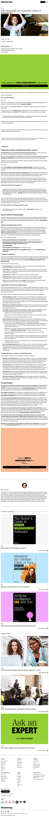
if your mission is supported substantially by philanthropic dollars (18, 167)
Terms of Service (10, 813)
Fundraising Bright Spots (8, 243)
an (44, 394)
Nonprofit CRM (3, 764)
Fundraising (3, 762)
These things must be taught (29, 388)
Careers (18, 782)
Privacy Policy (16, 813)
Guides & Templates (36, 765)
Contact (18, 785)
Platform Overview (4, 761)
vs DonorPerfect (20, 762)
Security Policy (3, 813)
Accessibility (22, 813)
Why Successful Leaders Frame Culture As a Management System (16, 249)
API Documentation (4, 778)
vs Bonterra (19, 765)
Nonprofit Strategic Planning (38, 779)
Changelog (2, 779)
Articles (34, 762)
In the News (19, 781)
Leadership (19, 776)
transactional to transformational (13, 424)
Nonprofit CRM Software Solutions (39, 774)
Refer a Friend (3, 781)
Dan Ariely (20, 192)
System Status (3, 776)
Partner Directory (36, 767)
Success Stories (36, 761)
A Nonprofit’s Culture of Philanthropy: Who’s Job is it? (12, 48)
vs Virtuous (19, 761)
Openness (18, 779)
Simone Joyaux (17, 110)
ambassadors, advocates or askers (18, 330)
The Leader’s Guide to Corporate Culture (11, 247)
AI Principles (19, 778)
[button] (46, 2)
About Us (18, 774)
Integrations (3, 768)
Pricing (2, 770)
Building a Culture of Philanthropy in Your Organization (14, 239)
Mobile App (3, 767)
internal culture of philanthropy (7, 395)
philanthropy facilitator (26, 104)
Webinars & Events (36, 764)
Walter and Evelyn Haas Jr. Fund (20, 243)
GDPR (26, 813)
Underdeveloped (6, 242)
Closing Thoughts (4, 52)
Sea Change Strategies (7, 245)
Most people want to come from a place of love (31, 412)
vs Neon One (19, 764)
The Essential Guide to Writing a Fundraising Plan (38, 777)
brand (24, 280)
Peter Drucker (30, 209)
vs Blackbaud (19, 767)
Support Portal (3, 774)
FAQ (34, 768)
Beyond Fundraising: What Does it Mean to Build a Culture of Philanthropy (25, 242)
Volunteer (2, 765)
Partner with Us (19, 784)
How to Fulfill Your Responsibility (7, 50)
